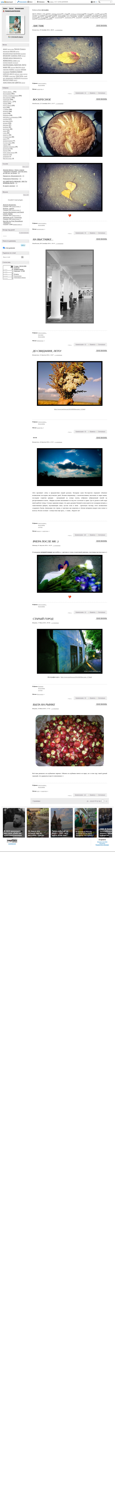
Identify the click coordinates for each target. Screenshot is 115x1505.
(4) (17, 186)
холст (15, 80)
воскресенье (8, 54)
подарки (6, 72)
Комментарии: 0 (16, 206)
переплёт (6, 154)
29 (93, 801)
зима (15, 61)
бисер (17, 49)
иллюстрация (7, 63)
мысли (18, 67)
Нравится (92, 93)
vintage (5, 103)
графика (14, 56)
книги (4, 139)
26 (99, 801)
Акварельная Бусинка (4, 11)
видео (17, 51)
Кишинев (6, 115)
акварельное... (7, 101)
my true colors (7, 143)
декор (5, 131)
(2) (16, 183)
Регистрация (23, 2)
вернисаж (6, 51)
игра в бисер (7, 105)
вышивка (23, 53)
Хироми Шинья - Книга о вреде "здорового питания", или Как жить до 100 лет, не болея (15, 171)
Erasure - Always (8, 208)
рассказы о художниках (10, 117)
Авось (51, 2)
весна (12, 51)
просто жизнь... (8, 92)
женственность (15, 58)
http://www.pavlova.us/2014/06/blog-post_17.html (76, 677)
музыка (5, 123)
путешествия (7, 137)
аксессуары (11, 49)
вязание (6, 56)
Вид (95, 2)
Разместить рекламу (102, 845)
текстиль (19, 76)
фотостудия (8, 80)
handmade (6, 99)
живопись (8, 60)
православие (16, 72)
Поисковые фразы (20, 277)
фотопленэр (24, 78)
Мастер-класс (7, 158)
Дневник (101, 25)
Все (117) (26, 166)
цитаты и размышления (10, 96)
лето (24, 65)
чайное (5, 145)
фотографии (7, 94)
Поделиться (101, 93)
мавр (5, 67)
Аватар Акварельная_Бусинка (15, 24)
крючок (17, 65)
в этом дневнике (9, 248)
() (85, 93)
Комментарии (19, 8)
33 (87, 801)
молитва (13, 67)
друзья (24, 55)
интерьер (15, 62)
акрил (5, 49)
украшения (9, 78)
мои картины (7, 98)
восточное (6, 129)
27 (97, 801)
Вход (31, 2)
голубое (5, 119)
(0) (19, 173)
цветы (18, 82)
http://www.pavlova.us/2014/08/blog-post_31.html (69, 409)
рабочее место (8, 74)
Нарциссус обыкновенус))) (12, 176)
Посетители (17, 276)
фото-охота (40, 694)
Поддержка (92, 2)
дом (19, 56)
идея (18, 60)
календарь (8, 65)
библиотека (40, 340)
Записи (5, 8)
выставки (6, 121)
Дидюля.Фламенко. (9, 205)
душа (5, 58)
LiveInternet (7, 2)
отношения (17, 69)
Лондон (5, 151)
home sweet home (8, 152)
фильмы (5, 125)
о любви (5, 109)
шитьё (23, 82)
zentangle (6, 156)
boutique (5, 127)
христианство (8, 82)
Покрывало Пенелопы (10, 179)
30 (91, 801)
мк (9, 67)
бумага (23, 49)
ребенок (16, 74)
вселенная (6, 149)
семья (21, 74)
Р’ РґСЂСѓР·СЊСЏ (17, 37)
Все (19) (26, 195)
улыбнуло (17, 78)
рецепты (5, 135)
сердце (25, 74)
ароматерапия (7, 141)
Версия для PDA (102, 842)
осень (11, 69)
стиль (5, 133)
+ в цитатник (58, 30)
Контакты (102, 843)
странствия (12, 76)
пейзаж (23, 69)
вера (4, 107)
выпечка (16, 54)
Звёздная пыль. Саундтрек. (12, 217)
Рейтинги (42, 2)
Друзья (11, 8)
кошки (5, 113)
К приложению (24, 232)
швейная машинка (9, 147)
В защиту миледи (9, 186)
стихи (5, 76)
